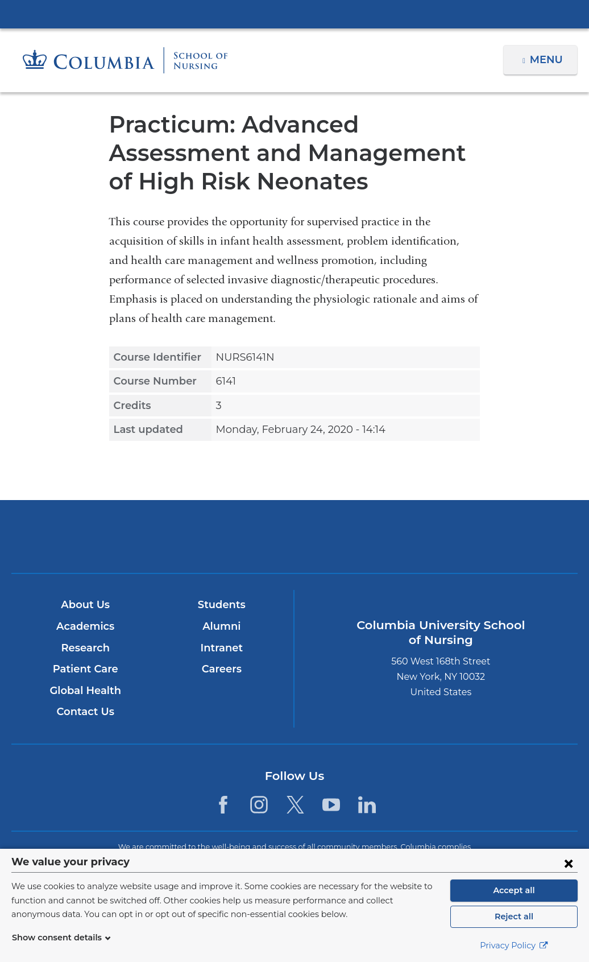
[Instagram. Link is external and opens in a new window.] (259, 804)
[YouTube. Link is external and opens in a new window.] (331, 804)
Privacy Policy (514, 945)
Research (85, 648)
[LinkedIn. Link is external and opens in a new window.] (367, 804)
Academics (85, 626)
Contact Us (85, 711)
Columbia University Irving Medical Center (294, 13)
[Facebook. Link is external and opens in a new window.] (223, 804)
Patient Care (85, 669)
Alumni (221, 626)
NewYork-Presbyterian (294, 544)
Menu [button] (548, 59)
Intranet (221, 648)
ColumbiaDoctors (480, 536)
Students (221, 604)
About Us (85, 604)
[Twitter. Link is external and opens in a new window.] (295, 804)
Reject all (514, 916)
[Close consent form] (568, 863)
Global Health (85, 690)
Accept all (514, 890)
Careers (221, 669)
